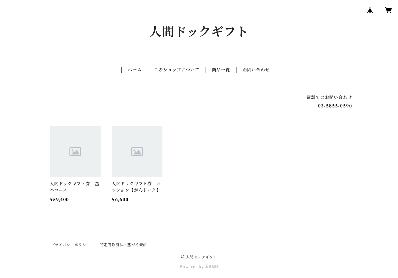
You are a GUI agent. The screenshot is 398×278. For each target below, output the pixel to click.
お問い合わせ (256, 70)
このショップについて (176, 70)
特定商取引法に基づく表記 (123, 244)
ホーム (134, 70)
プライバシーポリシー (70, 244)
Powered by (199, 267)
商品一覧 (221, 70)
